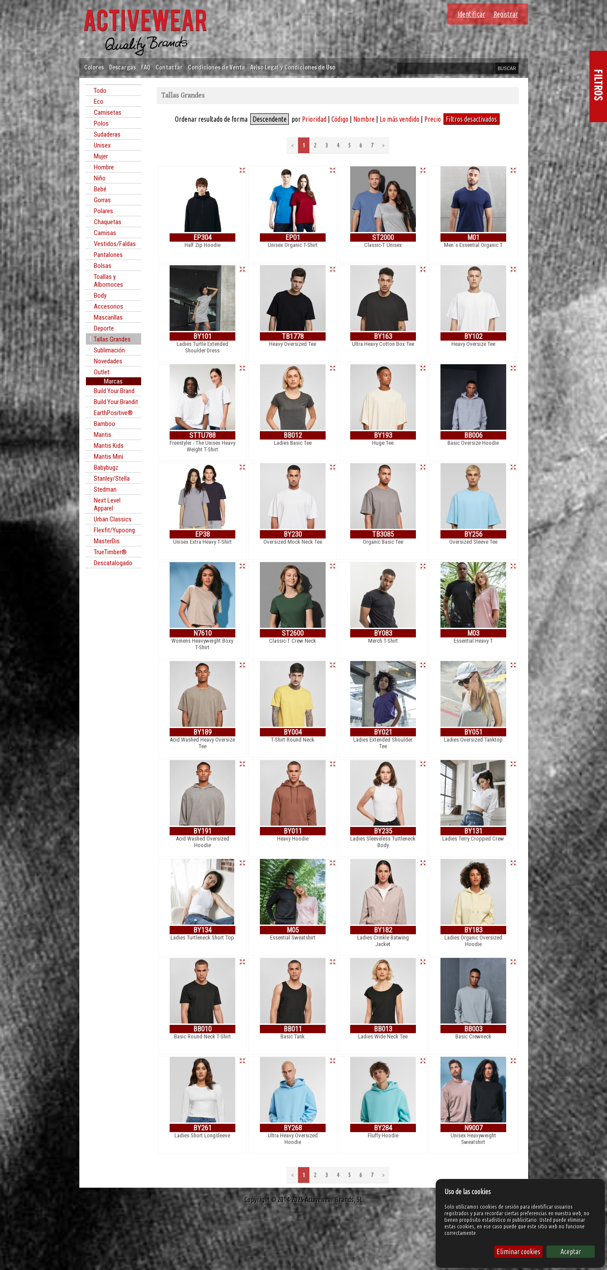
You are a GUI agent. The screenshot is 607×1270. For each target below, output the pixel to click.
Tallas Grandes (112, 339)
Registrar (505, 14)
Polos (101, 123)
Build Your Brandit (116, 402)
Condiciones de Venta (216, 67)
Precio (432, 119)
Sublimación (109, 350)
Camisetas (107, 112)
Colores (94, 67)
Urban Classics (112, 519)
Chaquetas (107, 222)
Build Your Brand (114, 391)
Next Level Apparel (107, 504)
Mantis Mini (108, 457)
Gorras (102, 200)
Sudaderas (107, 134)
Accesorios (108, 306)
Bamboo (104, 424)
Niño (100, 178)
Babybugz (106, 467)
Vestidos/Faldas (115, 244)
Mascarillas (108, 317)
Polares (103, 211)
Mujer (101, 156)
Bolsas (102, 266)
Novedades (108, 361)
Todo (100, 91)
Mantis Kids (109, 446)
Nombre (364, 119)
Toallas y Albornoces (108, 280)
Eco (98, 102)
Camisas (105, 233)
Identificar (471, 14)
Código (339, 119)
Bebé (100, 189)
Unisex (102, 145)
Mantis (102, 435)
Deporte (104, 328)
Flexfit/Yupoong (114, 530)
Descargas (122, 67)
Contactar (169, 67)
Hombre (104, 167)
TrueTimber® (110, 552)
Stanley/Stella (112, 478)
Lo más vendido (399, 119)
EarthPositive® (113, 413)
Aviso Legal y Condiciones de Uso (292, 67)
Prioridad (314, 119)
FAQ (145, 67)
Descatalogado (113, 563)
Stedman (105, 489)
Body (100, 295)
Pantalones (108, 255)
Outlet (102, 372)
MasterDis (107, 541)
